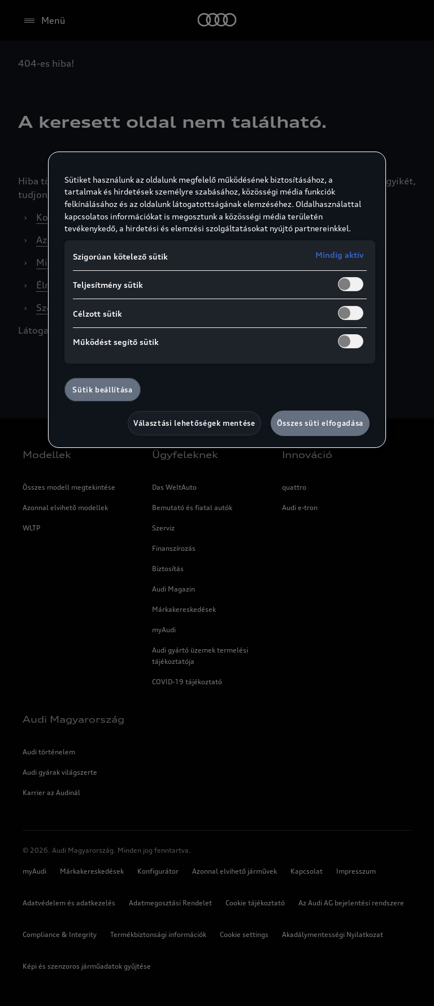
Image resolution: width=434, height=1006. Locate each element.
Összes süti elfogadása (320, 423)
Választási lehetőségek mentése (194, 423)
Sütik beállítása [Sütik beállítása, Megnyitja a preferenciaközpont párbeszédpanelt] (102, 389)
